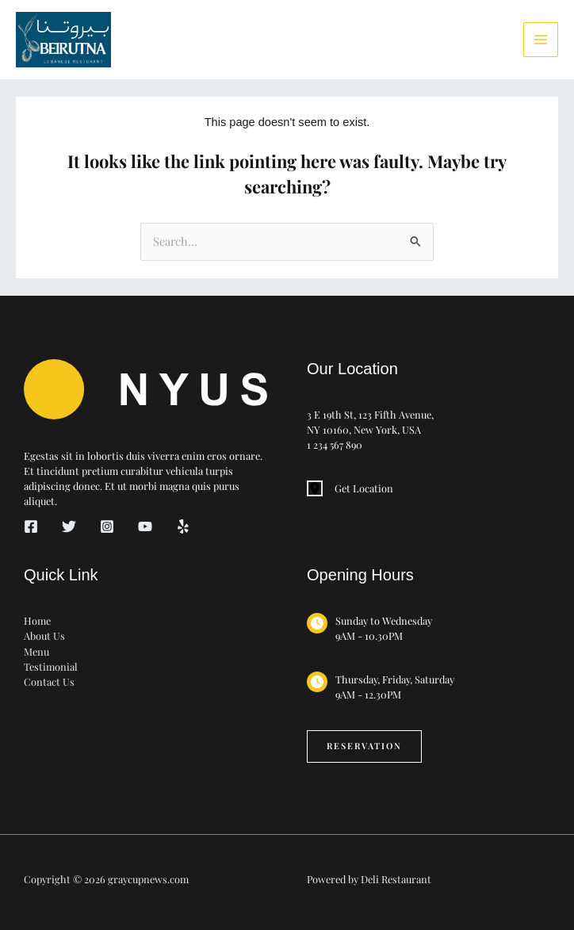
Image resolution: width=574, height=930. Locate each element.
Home (37, 620)
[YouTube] (145, 526)
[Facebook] (31, 526)
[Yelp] (183, 526)
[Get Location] (350, 488)
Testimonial (51, 666)
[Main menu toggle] (540, 39)
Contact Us (49, 681)
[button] (364, 746)
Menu (36, 651)
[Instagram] (107, 526)
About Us (44, 635)
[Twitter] (69, 526)
